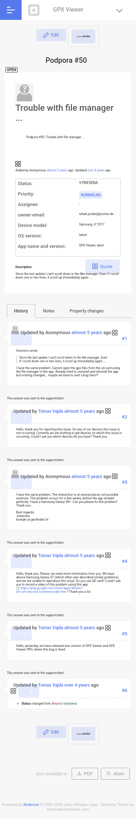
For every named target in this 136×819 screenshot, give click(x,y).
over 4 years (96, 170)
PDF (88, 773)
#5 (124, 633)
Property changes (87, 311)
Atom (118, 773)
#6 (124, 690)
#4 (124, 561)
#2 (124, 417)
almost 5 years (57, 170)
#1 (124, 338)
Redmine (31, 804)
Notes (49, 311)
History (21, 311)
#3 (124, 482)
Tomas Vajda (50, 411)
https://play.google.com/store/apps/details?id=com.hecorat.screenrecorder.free (49, 590)
